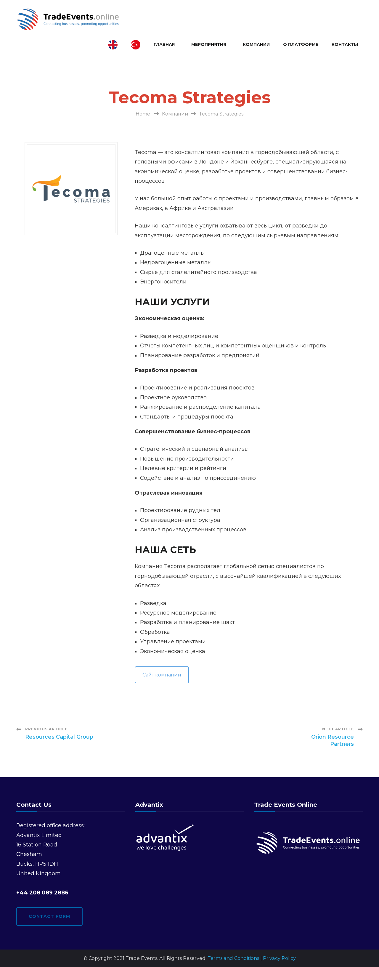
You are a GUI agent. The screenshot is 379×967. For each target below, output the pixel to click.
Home (143, 114)
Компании (256, 44)
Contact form (49, 916)
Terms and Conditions (233, 958)
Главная (164, 44)
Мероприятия (208, 44)
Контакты (345, 44)
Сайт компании (161, 675)
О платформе (300, 44)
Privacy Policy (279, 958)
